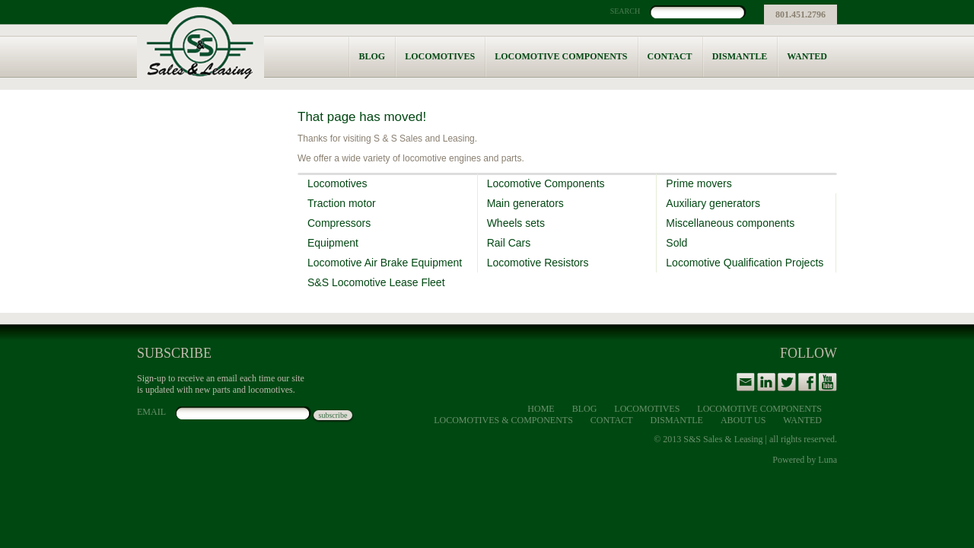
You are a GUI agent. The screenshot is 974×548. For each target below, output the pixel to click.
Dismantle (740, 56)
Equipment (332, 243)
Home (540, 408)
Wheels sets (516, 223)
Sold (676, 243)
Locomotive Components (561, 56)
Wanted (807, 56)
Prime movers (698, 183)
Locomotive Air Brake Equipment (384, 262)
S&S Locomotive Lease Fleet (376, 282)
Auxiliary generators (713, 203)
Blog (371, 56)
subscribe (333, 415)
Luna (827, 459)
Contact (670, 56)
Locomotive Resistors (538, 262)
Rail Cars (509, 243)
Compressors (339, 223)
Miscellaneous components (730, 223)
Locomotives (440, 56)
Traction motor (341, 203)
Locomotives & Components (503, 420)
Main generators (525, 203)
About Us (743, 420)
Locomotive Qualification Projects (744, 262)
